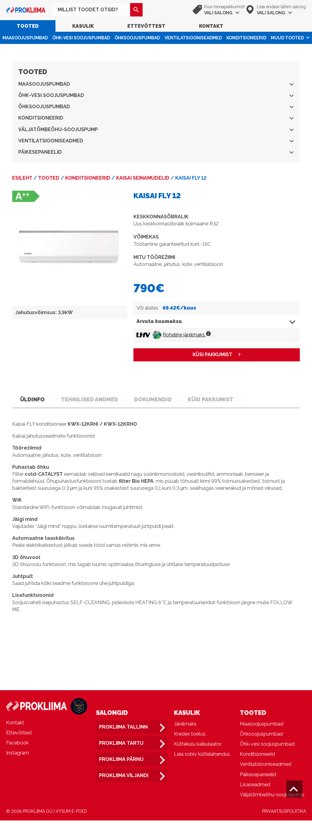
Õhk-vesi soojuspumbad (81, 37)
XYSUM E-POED (71, 811)
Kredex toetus (190, 734)
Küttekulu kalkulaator (198, 745)
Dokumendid (157, 399)
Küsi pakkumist (216, 399)
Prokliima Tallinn (123, 727)
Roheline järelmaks (187, 335)
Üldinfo (33, 399)
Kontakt (211, 26)
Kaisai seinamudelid (142, 178)
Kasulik (83, 26)
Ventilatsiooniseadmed (193, 37)
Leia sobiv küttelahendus (202, 755)
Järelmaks (185, 724)
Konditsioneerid (246, 37)
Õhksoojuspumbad (137, 37)
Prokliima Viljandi (123, 776)
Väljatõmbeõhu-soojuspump (156, 129)
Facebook (17, 743)
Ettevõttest (146, 26)
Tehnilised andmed (92, 399)
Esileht (22, 178)
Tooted (28, 26)
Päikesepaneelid (156, 152)
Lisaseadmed (255, 785)
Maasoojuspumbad (25, 37)
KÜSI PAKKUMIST (212, 355)
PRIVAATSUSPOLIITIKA (284, 811)
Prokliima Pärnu (121, 760)
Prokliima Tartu (121, 744)
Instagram (17, 753)
